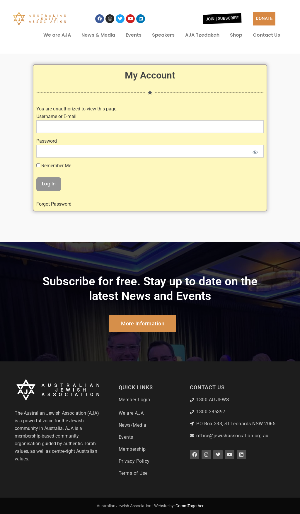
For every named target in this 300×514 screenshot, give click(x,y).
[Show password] (255, 128)
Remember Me (53, 141)
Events (134, 35)
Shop (236, 35)
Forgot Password (53, 180)
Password (46, 117)
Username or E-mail (56, 92)
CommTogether (189, 505)
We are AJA (57, 35)
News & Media (98, 35)
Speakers (163, 35)
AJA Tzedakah (202, 35)
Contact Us (266, 35)
